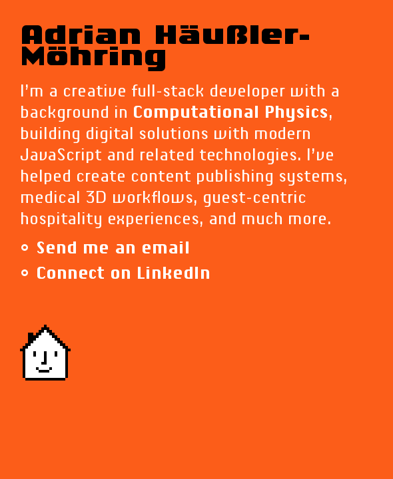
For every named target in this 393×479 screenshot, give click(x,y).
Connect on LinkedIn (123, 274)
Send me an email (113, 248)
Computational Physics (230, 113)
